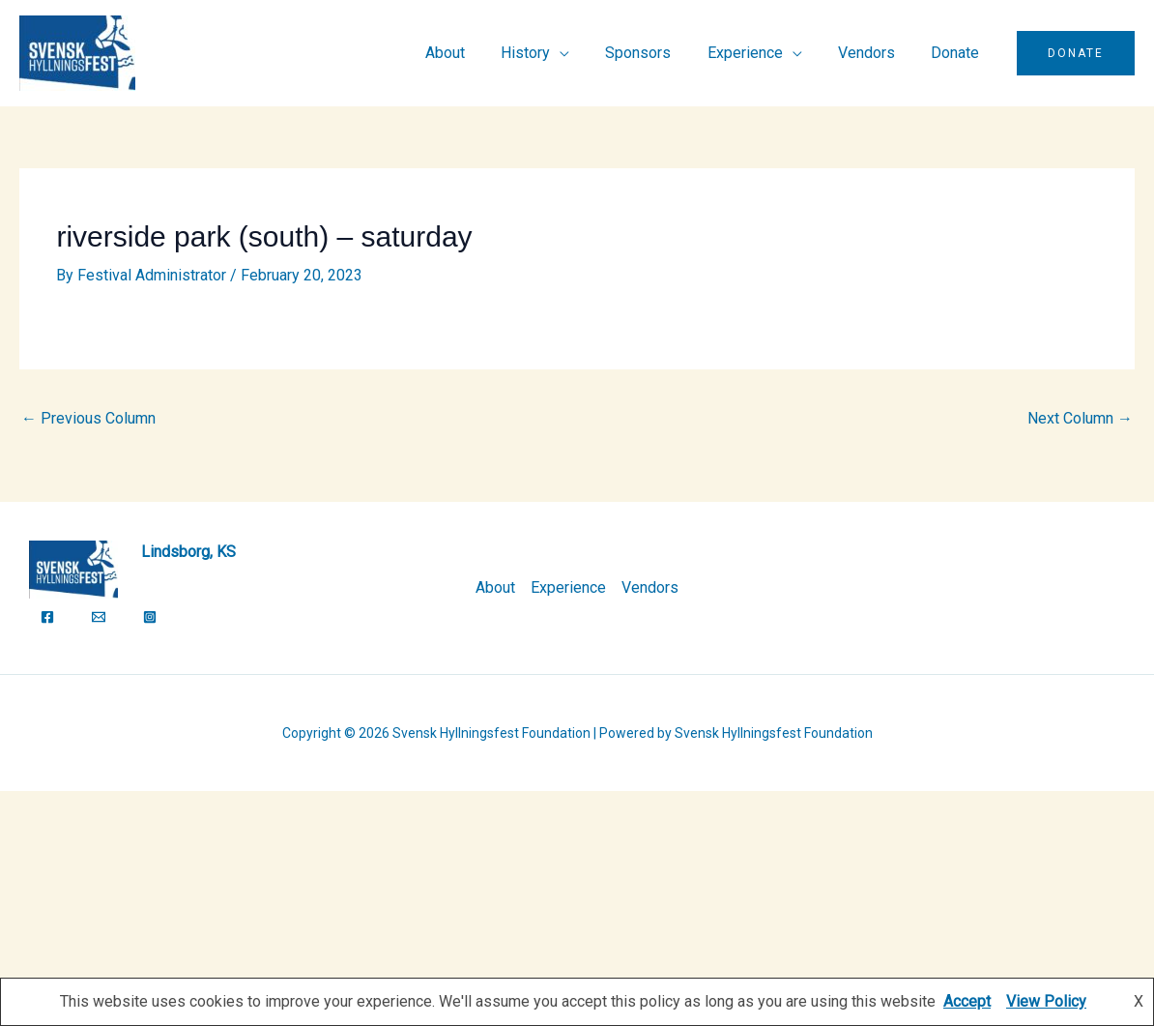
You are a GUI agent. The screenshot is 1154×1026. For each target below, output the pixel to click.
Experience (568, 587)
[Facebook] (47, 617)
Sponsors (656, 53)
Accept (967, 1001)
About (473, 53)
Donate (958, 53)
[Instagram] (149, 617)
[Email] (98, 617)
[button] (1076, 53)
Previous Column (88, 418)
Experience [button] (757, 53)
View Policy (1046, 1001)
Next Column (1080, 418)
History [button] (548, 53)
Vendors (874, 53)
